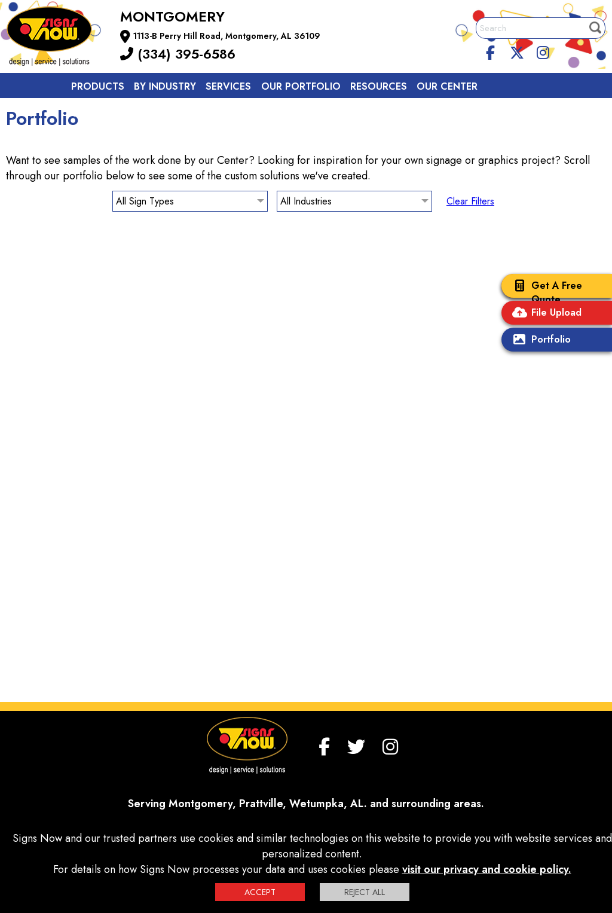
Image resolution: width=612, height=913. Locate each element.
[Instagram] (542, 50)
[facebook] (490, 50)
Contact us (102, 113)
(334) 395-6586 (177, 53)
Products (97, 86)
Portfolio (539, 340)
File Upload (544, 314)
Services (228, 86)
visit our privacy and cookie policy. (486, 869)
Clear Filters (470, 201)
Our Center (447, 86)
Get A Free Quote (544, 292)
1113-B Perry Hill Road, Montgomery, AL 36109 (226, 36)
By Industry (165, 86)
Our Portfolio (301, 86)
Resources (378, 86)
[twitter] (517, 50)
